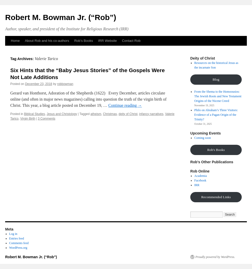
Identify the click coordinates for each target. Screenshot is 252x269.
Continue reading (125, 105)
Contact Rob (131, 41)
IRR (197, 185)
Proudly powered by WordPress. (215, 257)
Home (15, 41)
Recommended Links (216, 197)
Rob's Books (216, 150)
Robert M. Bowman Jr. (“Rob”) (60, 17)
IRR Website (107, 41)
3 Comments (46, 118)
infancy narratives (151, 114)
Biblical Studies (34, 114)
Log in (13, 234)
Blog (216, 79)
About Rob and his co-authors (47, 41)
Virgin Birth (27, 118)
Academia (200, 176)
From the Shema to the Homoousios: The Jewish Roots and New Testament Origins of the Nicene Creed (217, 96)
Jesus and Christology (62, 114)
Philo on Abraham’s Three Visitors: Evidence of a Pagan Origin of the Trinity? (216, 114)
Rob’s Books (83, 41)
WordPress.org (18, 247)
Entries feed (16, 238)
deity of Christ (128, 114)
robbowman (65, 84)
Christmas (110, 114)
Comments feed (19, 243)
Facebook (200, 180)
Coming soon (202, 138)
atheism (96, 114)
